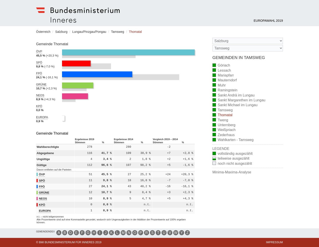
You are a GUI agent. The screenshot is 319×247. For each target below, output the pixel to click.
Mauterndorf (224, 80)
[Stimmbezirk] (247, 48)
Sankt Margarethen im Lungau (238, 100)
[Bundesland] (247, 41)
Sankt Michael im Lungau (235, 105)
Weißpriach (224, 130)
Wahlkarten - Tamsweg (233, 140)
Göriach (221, 65)
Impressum (274, 242)
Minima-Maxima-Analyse (231, 172)
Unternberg (223, 125)
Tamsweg (222, 110)
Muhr (219, 85)
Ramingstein (224, 90)
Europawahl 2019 (268, 20)
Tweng (220, 120)
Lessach (221, 70)
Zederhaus (223, 135)
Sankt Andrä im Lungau (233, 95)
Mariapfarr (223, 75)
